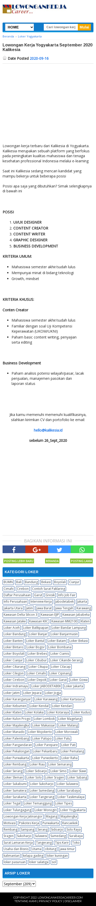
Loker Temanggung (38, 803)
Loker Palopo (42, 738)
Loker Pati (68, 745)
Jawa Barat (44, 608)
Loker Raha (69, 758)
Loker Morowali (66, 732)
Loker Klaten (13, 712)
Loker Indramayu (16, 686)
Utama (36, 849)
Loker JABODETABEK (46, 686)
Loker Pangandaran (18, 745)
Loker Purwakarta (16, 758)
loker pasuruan (15, 862)
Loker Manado (14, 732)
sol (54, 862)
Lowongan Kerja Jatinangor (23, 816)
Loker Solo (34, 777)
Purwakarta (50, 823)
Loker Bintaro (13, 647)
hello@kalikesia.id (48, 430)
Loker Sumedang (42, 790)
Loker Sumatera (15, 790)
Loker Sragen (54, 777)
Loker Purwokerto (45, 758)
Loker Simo (58, 771)
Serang (43, 829)
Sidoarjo (57, 829)
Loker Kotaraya (58, 712)
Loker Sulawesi (67, 784)
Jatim (29, 608)
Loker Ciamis (59, 653)
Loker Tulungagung (17, 810)
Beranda (52, 561)
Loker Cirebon (14, 680)
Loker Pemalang (72, 751)
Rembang (10, 829)
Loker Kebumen (15, 706)
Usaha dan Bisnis (16, 849)
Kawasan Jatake (15, 621)
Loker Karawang (46, 699)
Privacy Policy (50, 901)
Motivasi (10, 823)
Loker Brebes (37, 653)
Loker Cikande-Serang (66, 660)
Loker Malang (68, 725)
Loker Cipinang (60, 673)
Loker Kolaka (34, 712)
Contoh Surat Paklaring (48, 588)
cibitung (50, 849)
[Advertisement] (48, 102)
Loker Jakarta (73, 686)
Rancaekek (70, 823)
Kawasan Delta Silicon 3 (20, 614)
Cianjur (74, 582)
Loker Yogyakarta (73, 810)
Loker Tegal (12, 803)
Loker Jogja (53, 693)
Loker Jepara (32, 693)
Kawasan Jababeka (76, 614)
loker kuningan (57, 855)
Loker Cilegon (14, 673)
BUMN (8, 582)
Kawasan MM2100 (64, 621)
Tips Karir (62, 842)
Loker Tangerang (42, 797)
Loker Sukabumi (15, 784)
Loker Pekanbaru (45, 751)
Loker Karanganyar (17, 699)
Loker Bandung (15, 634)
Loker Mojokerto (40, 732)
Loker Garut (58, 680)
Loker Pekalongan (16, 751)
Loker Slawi (78, 771)
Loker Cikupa (38, 666)
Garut (38, 595)
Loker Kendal (39, 706)
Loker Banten (13, 641)
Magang (51, 816)
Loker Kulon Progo (17, 718)
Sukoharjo (24, 836)
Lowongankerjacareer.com (60, 897)
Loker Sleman (13, 777)
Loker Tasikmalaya (71, 797)
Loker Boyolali (14, 653)
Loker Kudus (81, 712)
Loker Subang (77, 777)
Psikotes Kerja (29, 823)
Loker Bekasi (78, 641)
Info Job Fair (67, 595)
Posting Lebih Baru (18, 561)
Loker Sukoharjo (42, 784)
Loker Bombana (59, 647)
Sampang (27, 829)
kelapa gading (33, 855)
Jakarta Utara (13, 608)
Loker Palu (62, 738)
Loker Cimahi (36, 673)
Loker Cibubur (36, 660)
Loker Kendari (62, 706)
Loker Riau (37, 764)
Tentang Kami (25, 901)
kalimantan (11, 855)
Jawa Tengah (64, 608)
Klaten (85, 621)
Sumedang (58, 836)
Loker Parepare (46, 745)
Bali (19, 582)
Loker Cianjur (13, 660)
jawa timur (67, 849)
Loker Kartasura (72, 699)
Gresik (50, 595)
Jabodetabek (64, 601)
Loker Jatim (12, 693)
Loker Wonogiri (46, 810)
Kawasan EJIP (50, 614)
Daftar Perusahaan (17, 595)
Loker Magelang (69, 718)
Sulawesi (41, 836)
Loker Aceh (12, 627)
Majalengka (69, 816)
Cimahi (9, 588)
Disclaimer (73, 901)
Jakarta (82, 601)
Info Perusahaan (15, 601)
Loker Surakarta (15, 797)
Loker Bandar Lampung (69, 627)
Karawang (84, 608)
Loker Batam (57, 641)
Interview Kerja (41, 601)
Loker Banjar (38, 634)
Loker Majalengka (16, 725)
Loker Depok (37, 680)
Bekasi (46, 582)
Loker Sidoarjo (36, 771)
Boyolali (60, 582)
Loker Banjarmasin (64, 634)
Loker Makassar (43, 725)
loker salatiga (38, 862)
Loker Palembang (16, 738)
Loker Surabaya (68, 790)
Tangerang (44, 842)
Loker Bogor (36, 647)
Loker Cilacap (61, 666)
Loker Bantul (35, 641)
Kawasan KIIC (38, 621)
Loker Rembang (15, 764)
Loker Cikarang (14, 666)
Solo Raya (74, 829)
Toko (76, 842)
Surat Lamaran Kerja (18, 842)
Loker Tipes (63, 803)
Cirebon (23, 588)
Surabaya (76, 836)
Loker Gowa (79, 680)
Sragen (9, 836)
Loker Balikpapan (35, 627)
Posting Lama (81, 561)
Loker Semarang (60, 764)
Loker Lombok (44, 718)
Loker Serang (13, 771)
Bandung (31, 582)
